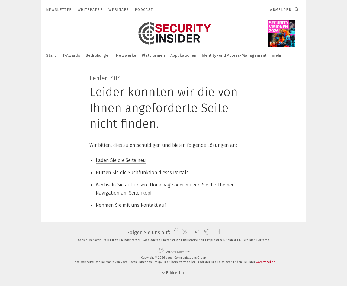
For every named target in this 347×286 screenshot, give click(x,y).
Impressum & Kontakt (222, 240)
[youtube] (194, 233)
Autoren (263, 240)
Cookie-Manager (89, 240)
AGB (107, 240)
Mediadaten (152, 240)
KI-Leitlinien (247, 240)
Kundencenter (131, 240)
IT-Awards (70, 55)
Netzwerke (126, 55)
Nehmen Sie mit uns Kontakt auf (131, 205)
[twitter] (184, 233)
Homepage (161, 185)
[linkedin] (215, 233)
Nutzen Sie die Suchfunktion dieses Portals (142, 173)
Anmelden (280, 9)
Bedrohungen (98, 55)
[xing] (204, 233)
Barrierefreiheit (194, 240)
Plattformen (153, 55)
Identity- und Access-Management (234, 55)
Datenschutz (172, 240)
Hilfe (115, 240)
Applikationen (183, 55)
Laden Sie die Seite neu (121, 160)
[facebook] (174, 233)
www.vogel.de (265, 262)
